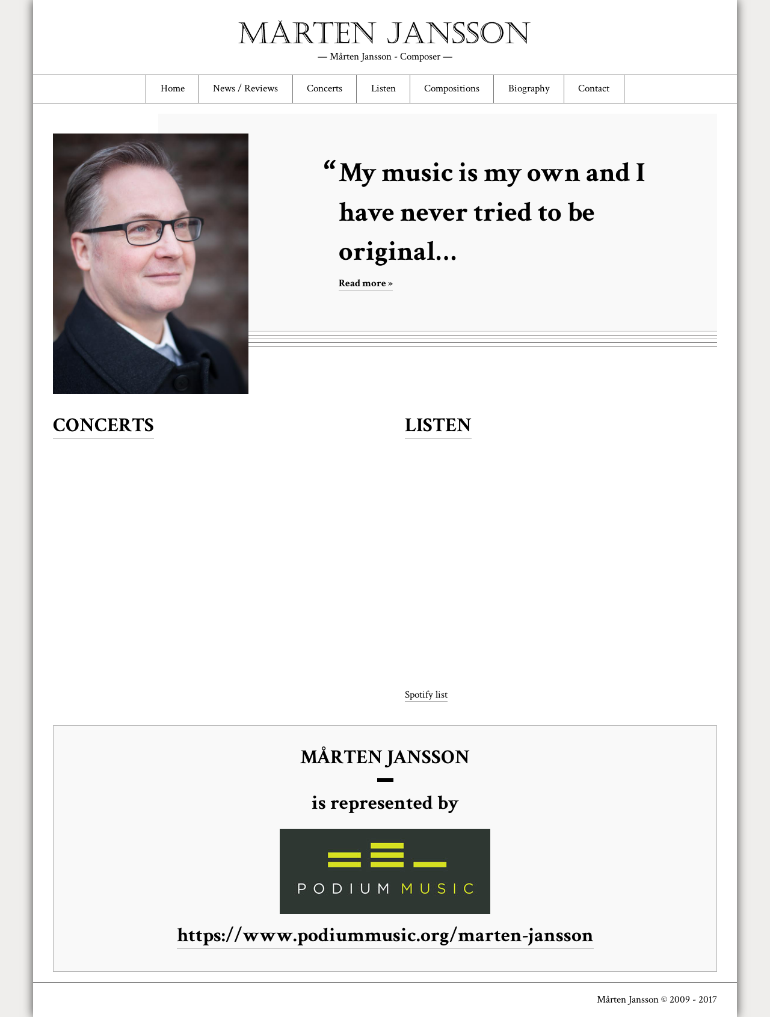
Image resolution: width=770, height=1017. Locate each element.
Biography (529, 88)
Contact (593, 88)
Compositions (451, 88)
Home (173, 88)
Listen (383, 88)
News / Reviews (245, 88)
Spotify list (426, 694)
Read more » (366, 283)
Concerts (324, 88)
